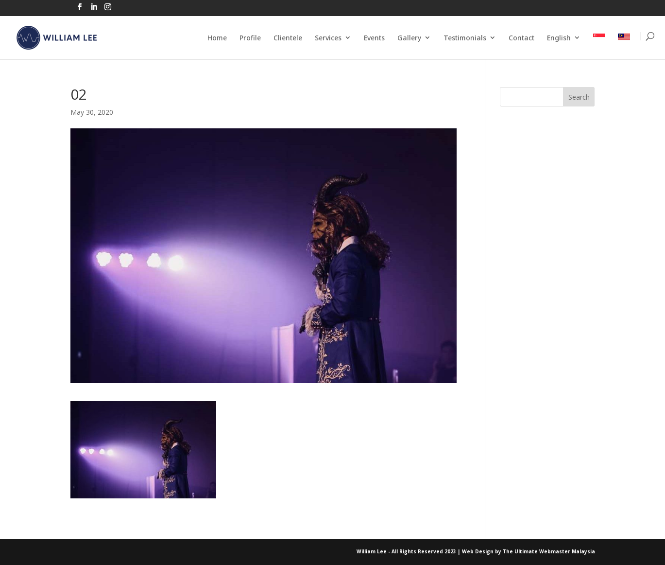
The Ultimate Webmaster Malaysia (549, 551)
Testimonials (464, 37)
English (559, 37)
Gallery (409, 37)
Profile (250, 37)
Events (374, 37)
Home (217, 37)
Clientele (287, 37)
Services (328, 37)
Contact (521, 37)
